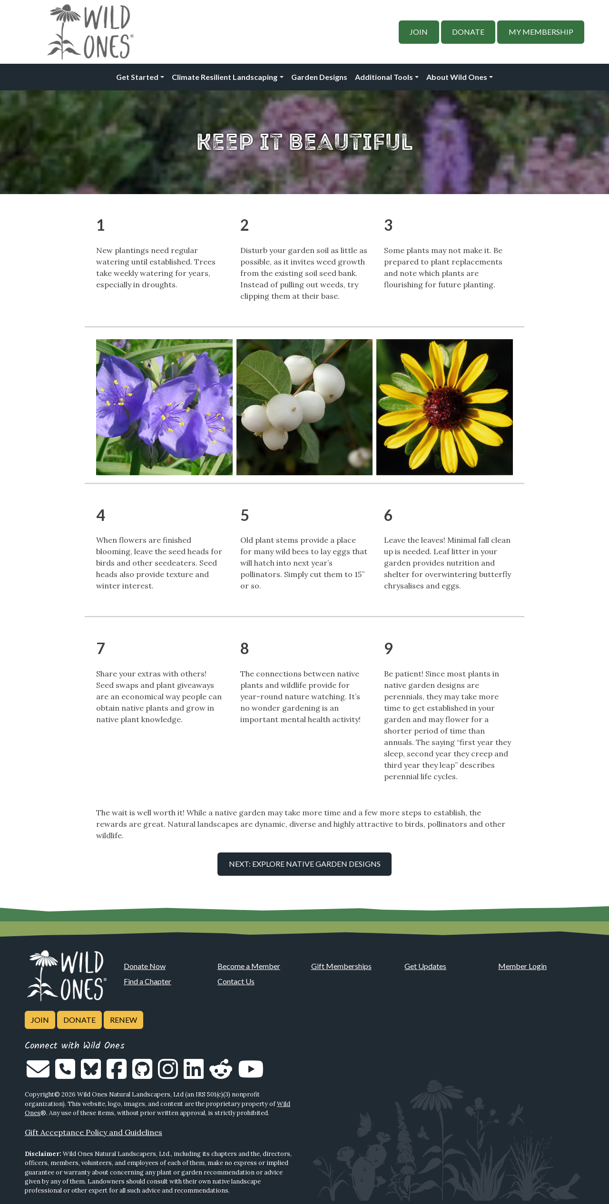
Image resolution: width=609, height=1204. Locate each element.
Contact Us (236, 981)
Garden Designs (319, 76)
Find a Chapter (147, 981)
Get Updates (425, 965)
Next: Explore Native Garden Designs (305, 863)
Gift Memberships (341, 965)
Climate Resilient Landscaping (224, 76)
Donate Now (145, 965)
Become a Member (248, 965)
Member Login (522, 965)
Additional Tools (384, 76)
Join (419, 31)
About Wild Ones (456, 76)
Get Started (137, 76)
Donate (468, 31)
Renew (123, 1019)
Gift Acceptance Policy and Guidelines (93, 1132)
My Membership (541, 31)
